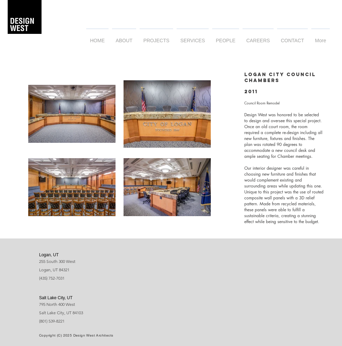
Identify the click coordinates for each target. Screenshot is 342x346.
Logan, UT (49, 254)
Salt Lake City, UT (56, 297)
